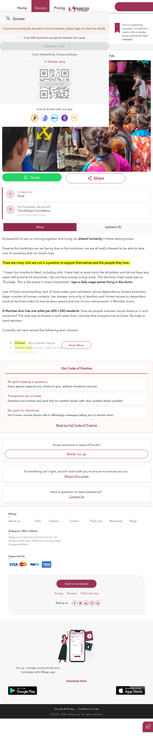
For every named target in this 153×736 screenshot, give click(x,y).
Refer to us (76, 454)
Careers (54, 521)
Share (32, 177)
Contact (74, 521)
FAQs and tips (90, 593)
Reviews (72, 593)
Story (40, 227)
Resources (116, 521)
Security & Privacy (64, 709)
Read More (76, 345)
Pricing (59, 8)
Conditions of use (88, 709)
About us (14, 521)
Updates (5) (113, 227)
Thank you (95, 521)
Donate (40, 8)
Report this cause (76, 476)
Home (22, 8)
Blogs (133, 521)
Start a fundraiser (76, 584)
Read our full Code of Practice (76, 425)
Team (37, 521)
